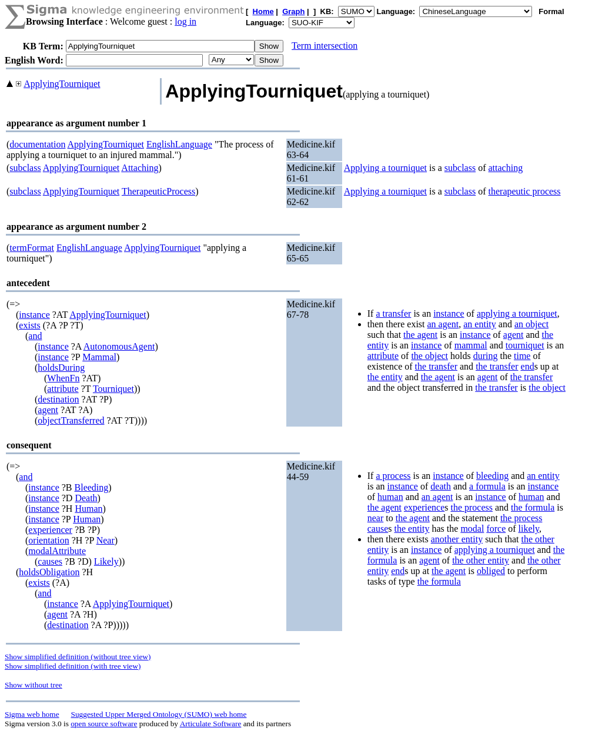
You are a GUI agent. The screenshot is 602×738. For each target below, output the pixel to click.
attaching (506, 168)
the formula (532, 507)
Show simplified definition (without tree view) (77, 656)
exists (29, 325)
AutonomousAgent (119, 346)
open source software (104, 723)
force (496, 529)
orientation (48, 540)
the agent (420, 335)
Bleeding (92, 487)
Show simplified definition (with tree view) (73, 666)
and (35, 336)
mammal (470, 345)
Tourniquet (113, 389)
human (390, 497)
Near (105, 540)
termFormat (31, 248)
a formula (487, 486)
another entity (457, 539)
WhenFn (63, 378)
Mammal (99, 357)
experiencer (50, 530)
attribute (62, 389)
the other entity (480, 560)
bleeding (492, 476)
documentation (37, 144)
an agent (443, 324)
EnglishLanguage (179, 144)
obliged (491, 571)
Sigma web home (32, 714)
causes (50, 561)
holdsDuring (61, 368)
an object (531, 324)
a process (393, 476)
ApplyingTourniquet (62, 84)
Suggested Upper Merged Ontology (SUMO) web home (159, 714)
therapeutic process (525, 191)
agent (48, 410)
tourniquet (525, 345)
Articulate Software (211, 723)
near (375, 518)
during (485, 356)
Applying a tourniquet (385, 168)
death (440, 486)
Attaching (139, 168)
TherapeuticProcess (158, 191)
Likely (106, 561)
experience (424, 507)
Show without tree (33, 684)
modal (472, 529)
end (527, 366)
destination (58, 399)
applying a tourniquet (517, 313)
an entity (479, 324)
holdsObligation (49, 572)
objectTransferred (71, 420)
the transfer (436, 366)
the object (429, 356)
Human (88, 509)
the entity (385, 377)
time (522, 356)
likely (529, 529)
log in (185, 21)
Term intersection (324, 46)
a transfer (393, 313)
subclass (25, 168)
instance (34, 315)
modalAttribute (57, 551)
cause (378, 529)
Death (86, 498)
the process (471, 507)
